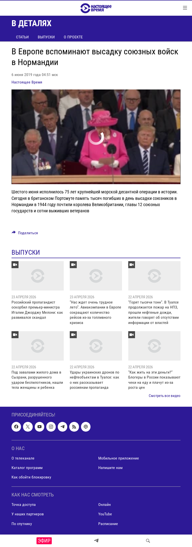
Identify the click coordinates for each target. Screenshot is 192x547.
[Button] (25, 234)
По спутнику (22, 523)
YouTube (105, 514)
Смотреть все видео (164, 395)
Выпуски (46, 37)
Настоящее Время (27, 82)
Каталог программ (27, 467)
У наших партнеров (28, 514)
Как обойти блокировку (31, 477)
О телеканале (23, 458)
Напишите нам (110, 467)
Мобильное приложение (118, 458)
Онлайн (104, 504)
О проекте (73, 37)
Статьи (22, 37)
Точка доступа (24, 504)
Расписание (108, 523)
